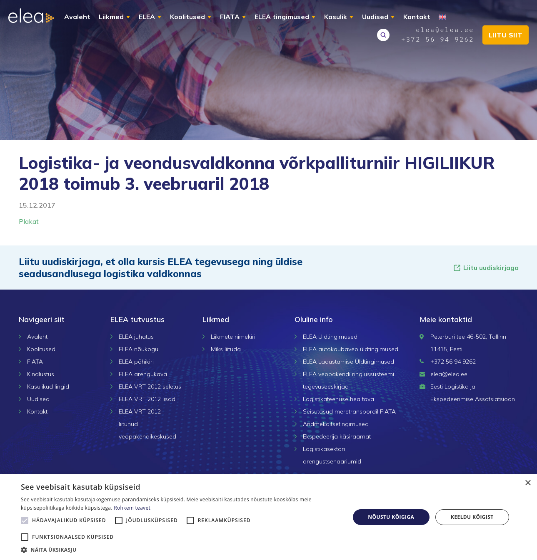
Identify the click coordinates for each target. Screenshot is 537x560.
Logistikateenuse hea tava (338, 399)
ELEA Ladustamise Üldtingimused (348, 361)
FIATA (230, 16)
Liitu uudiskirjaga (486, 267)
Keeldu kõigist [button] (472, 516)
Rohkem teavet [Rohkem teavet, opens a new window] (132, 507)
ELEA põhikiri (136, 361)
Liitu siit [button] (505, 35)
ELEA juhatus (136, 336)
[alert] (268, 517)
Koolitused (187, 16)
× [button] (528, 483)
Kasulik (335, 16)
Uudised (375, 16)
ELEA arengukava (143, 374)
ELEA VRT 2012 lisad (147, 399)
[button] (180, 549)
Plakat (29, 221)
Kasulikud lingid (48, 386)
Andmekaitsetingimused (336, 424)
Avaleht (77, 16)
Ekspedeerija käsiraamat (337, 436)
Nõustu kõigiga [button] (391, 516)
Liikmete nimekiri (233, 336)
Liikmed (111, 16)
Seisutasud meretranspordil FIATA (349, 411)
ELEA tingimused (282, 16)
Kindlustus (40, 374)
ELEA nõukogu (138, 349)
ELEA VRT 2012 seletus (150, 386)
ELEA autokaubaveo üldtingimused (350, 349)
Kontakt (416, 16)
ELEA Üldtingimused (330, 336)
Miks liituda (226, 349)
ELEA (147, 16)
